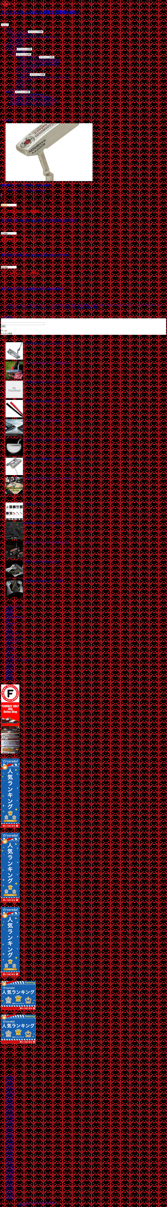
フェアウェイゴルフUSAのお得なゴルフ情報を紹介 (31, 97)
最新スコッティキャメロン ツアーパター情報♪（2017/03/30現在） (52, 440)
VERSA (109, 305)
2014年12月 (10, 1196)
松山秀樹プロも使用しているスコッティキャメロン (31, 104)
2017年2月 (10, 1137)
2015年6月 (10, 1181)
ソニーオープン (12, 642)
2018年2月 (10, 1113)
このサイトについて (14, 46)
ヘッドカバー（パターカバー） (19, 660)
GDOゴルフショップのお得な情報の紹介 (27, 94)
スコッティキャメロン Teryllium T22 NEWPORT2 (39, 62)
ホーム (8, 29)
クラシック (130, 305)
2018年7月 (10, 1101)
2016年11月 (10, 1145)
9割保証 (86, 305)
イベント (9, 625)
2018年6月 (10, 1103)
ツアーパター (20, 87)
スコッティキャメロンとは (17, 32)
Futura (8, 619)
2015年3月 (10, 1189)
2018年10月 (10, 1094)
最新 (95, 307)
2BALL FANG (70, 305)
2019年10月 (10, 1079)
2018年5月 (10, 1106)
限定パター (10, 679)
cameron (9, 615)
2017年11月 (10, 1118)
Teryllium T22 (11, 623)
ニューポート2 (36, 307)
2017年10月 (10, 1120)
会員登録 (80, 307)
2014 (52, 305)
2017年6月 (10, 1128)
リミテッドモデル (22, 74)
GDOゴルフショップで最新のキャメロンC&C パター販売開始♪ (51, 459)
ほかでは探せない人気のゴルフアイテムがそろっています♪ (34, 102)
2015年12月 (10, 1167)
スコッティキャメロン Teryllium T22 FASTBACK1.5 (40, 60)
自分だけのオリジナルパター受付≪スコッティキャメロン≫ (50, 478)
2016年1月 (10, 1164)
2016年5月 (10, 1155)
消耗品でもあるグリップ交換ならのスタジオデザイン (47, 401)
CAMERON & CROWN (15, 617)
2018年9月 (10, 1096)
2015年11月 (10, 1169)
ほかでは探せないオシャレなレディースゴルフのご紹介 (33, 99)
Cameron (94, 305)
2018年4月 (10, 1108)
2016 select (10, 609)
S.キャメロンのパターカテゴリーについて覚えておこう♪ (33, 37)
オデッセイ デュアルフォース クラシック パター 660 (35, 254)
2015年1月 (10, 1193)
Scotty (102, 305)
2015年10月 (10, 1172)
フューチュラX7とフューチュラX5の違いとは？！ (45, 420)
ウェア (8, 628)
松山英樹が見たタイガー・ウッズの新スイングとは (46, 382)
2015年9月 (10, 1174)
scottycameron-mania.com (35, 190)
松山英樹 (9, 677)
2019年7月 (10, 1081)
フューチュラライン (23, 72)
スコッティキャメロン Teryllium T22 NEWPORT (39, 64)
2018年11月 (10, 1091)
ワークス (66, 307)
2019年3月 (10, 1084)
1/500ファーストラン (14, 606)
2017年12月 (10, 1116)
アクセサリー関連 (17, 52)
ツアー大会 (10, 650)
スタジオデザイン (13, 640)
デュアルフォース (12, 307)
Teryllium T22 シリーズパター (27, 57)
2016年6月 (10, 1152)
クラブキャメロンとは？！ (21, 39)
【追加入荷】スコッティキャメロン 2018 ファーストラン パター (51, 343)
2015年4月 (10, 1186)
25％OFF (59, 305)
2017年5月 (10, 1130)
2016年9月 (10, 1147)
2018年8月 (10, 1099)
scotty (8, 621)
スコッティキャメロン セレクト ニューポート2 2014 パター (39, 220)
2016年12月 (10, 1142)
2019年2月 (10, 1086)
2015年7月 (10, 1179)
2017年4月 (10, 1133)
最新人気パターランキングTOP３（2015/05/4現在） (26, 185)
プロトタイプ (11, 657)
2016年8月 (10, 1150)
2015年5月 (10, 1184)
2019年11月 (10, 1077)
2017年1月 (10, 1140)
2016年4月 (10, 1157)
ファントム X (11, 655)
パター (13, 54)
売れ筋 (89, 307)
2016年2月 (10, 1162)
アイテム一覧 (11, 49)
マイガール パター (22, 84)
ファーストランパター (24, 79)
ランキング (40, 305)
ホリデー (9, 662)
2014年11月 (10, 1198)
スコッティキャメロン (16, 305)
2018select (9, 611)
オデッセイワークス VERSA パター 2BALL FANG (32, 288)
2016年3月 (10, 1159)
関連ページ (10, 92)
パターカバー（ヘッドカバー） (23, 89)
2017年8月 (10, 1125)
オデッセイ (119, 305)
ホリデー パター (21, 82)
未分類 (8, 674)
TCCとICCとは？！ (18, 42)
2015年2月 (10, 1191)
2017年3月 (10, 1135)
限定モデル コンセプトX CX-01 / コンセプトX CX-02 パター (44, 77)
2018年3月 (10, 1111)
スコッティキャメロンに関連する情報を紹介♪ (40, 12)
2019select (9, 613)
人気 (73, 307)
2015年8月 (10, 1176)
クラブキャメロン (13, 633)
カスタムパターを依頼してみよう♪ (24, 34)
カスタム (9, 630)
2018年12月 (10, 1089)
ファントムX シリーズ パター (27, 67)
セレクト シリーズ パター (25, 69)
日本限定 (9, 672)
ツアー (8, 645)
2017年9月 (10, 1123)
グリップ (9, 635)
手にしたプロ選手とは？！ (17, 44)
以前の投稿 (7, 120)
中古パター (10, 669)
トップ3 (24, 307)
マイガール (10, 664)
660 (79, 305)
